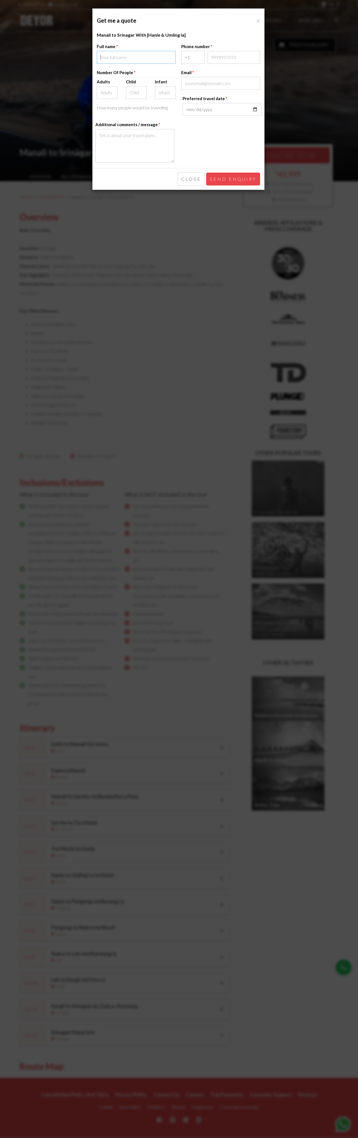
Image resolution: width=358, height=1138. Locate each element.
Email (186, 72)
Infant (161, 81)
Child (131, 81)
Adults (103, 81)
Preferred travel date (204, 98)
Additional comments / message (126, 124)
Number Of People (115, 72)
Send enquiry (233, 179)
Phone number (195, 46)
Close (191, 179)
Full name (106, 46)
